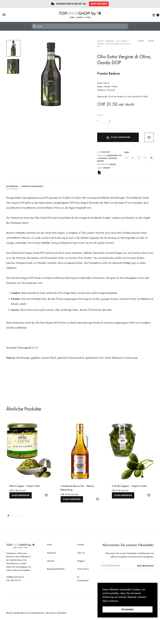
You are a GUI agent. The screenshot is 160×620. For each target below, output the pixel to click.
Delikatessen (110, 41)
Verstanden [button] (127, 609)
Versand (50, 561)
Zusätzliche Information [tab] (32, 186)
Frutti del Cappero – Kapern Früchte (129, 485)
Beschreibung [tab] (12, 186)
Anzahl (100, 115)
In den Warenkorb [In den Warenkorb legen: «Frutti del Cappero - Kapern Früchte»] (123, 495)
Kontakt (80, 544)
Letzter (141, 41)
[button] (99, 4)
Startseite (100, 41)
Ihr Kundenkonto (83, 579)
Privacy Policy (83, 569)
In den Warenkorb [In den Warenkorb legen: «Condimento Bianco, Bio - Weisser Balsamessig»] (72, 499)
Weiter (151, 41)
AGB (49, 544)
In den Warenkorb (118, 137)
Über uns (81, 552)
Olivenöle (100, 44)
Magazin (81, 561)
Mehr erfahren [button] (110, 600)
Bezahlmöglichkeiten (56, 569)
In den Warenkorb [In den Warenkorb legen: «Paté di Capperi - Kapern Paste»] (20, 495)
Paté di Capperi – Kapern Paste (24, 485)
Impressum (51, 552)
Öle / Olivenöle (122, 41)
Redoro (100, 161)
